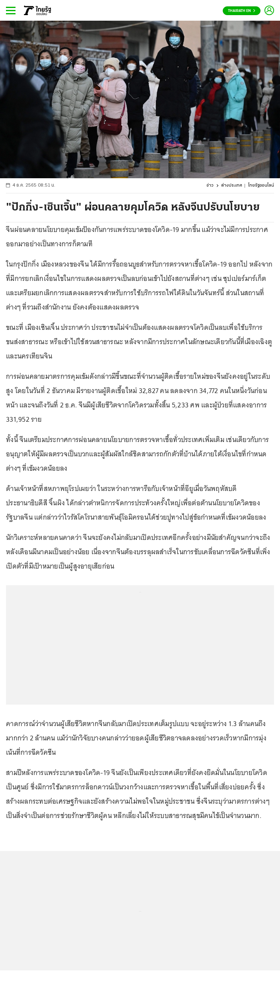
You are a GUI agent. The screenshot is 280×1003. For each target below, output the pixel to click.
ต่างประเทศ (231, 185)
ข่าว (210, 185)
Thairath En (241, 11)
